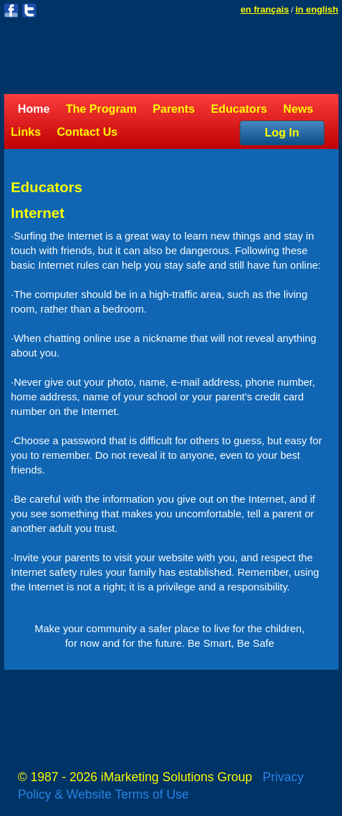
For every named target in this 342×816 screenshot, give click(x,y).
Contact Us (87, 131)
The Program (101, 108)
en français (264, 9)
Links (26, 131)
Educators (239, 108)
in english (317, 9)
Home (34, 108)
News (298, 108)
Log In (282, 132)
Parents (174, 108)
